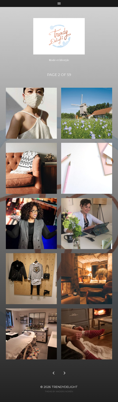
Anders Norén (64, 391)
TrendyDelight (65, 387)
